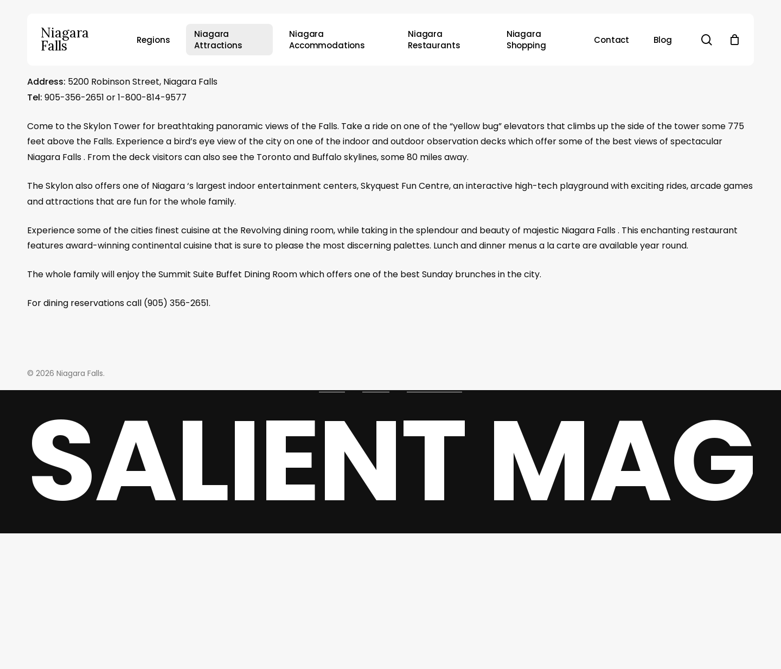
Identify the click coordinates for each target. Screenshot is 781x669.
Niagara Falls (65, 40)
